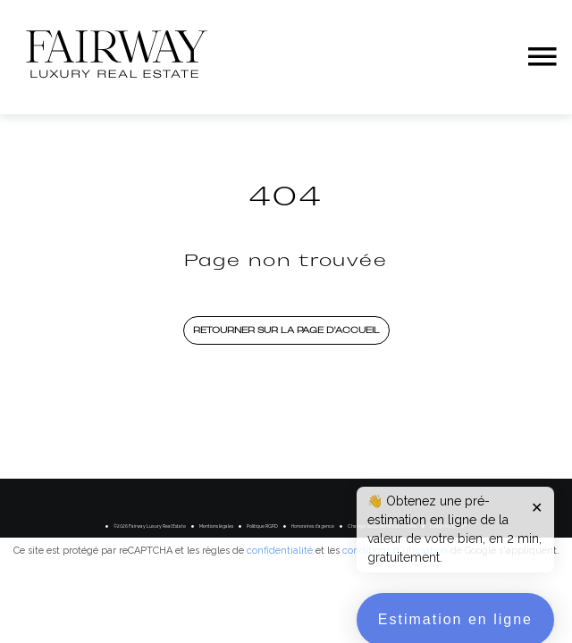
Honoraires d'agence (312, 526)
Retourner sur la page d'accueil (286, 330)
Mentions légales (216, 526)
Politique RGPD (262, 526)
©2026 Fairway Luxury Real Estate (150, 526)
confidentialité (280, 550)
